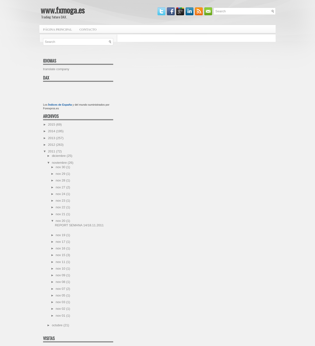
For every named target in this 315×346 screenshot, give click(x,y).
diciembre (59, 156)
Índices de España (60, 104)
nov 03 (61, 302)
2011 (52, 151)
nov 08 (61, 282)
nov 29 (61, 174)
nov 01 (61, 315)
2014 (52, 131)
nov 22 (61, 207)
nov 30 (61, 167)
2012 (52, 145)
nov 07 (61, 289)
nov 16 (61, 248)
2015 (52, 124)
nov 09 (61, 275)
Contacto (88, 29)
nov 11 (61, 262)
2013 (52, 138)
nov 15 (61, 255)
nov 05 (61, 295)
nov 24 (61, 194)
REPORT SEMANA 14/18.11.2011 (79, 225)
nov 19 (61, 235)
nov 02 (61, 309)
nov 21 (61, 214)
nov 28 (61, 180)
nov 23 (61, 200)
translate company (56, 69)
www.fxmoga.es (63, 10)
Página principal (57, 29)
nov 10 (61, 268)
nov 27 (61, 187)
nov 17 (61, 242)
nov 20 (61, 221)
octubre (57, 325)
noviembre (60, 163)
